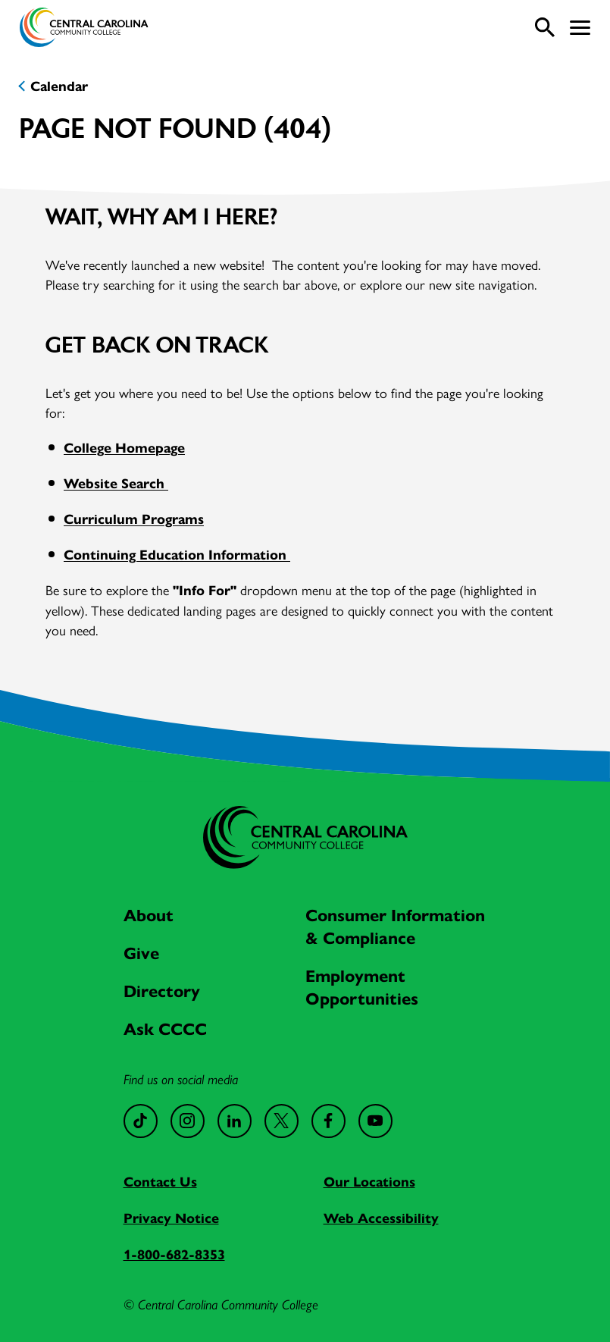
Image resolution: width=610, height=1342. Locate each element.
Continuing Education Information (177, 555)
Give (141, 953)
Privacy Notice (171, 1218)
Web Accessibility (381, 1218)
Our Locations (369, 1182)
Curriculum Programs (134, 519)
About (149, 915)
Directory (162, 991)
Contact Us (160, 1182)
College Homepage (124, 448)
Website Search (116, 483)
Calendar (59, 86)
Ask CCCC (165, 1029)
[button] (580, 27)
